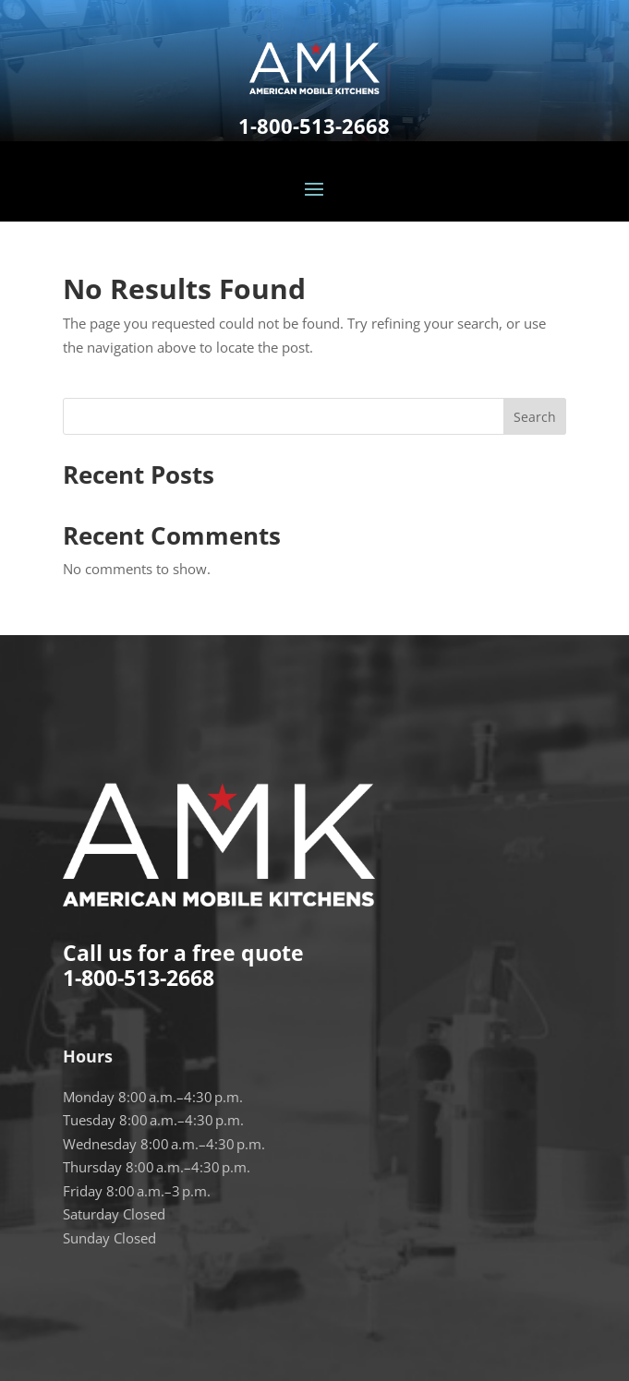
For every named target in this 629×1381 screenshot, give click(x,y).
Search (535, 417)
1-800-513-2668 (314, 125)
